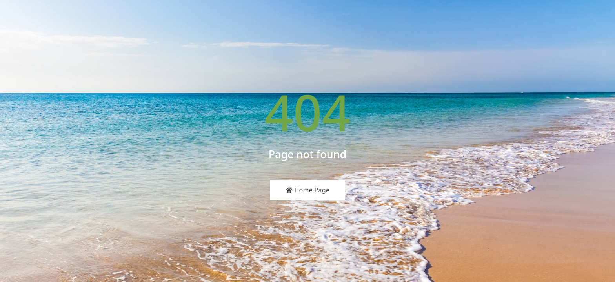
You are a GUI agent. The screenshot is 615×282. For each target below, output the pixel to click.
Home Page (308, 190)
